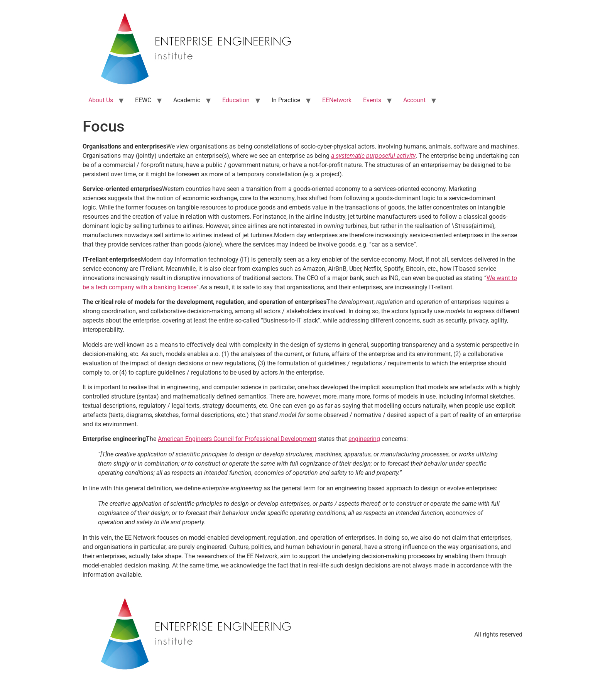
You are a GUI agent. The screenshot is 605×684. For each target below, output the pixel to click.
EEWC (143, 100)
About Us (100, 100)
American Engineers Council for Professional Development (237, 438)
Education (236, 100)
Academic (186, 100)
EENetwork (337, 100)
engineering (364, 438)
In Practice (286, 100)
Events (372, 100)
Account (414, 100)
